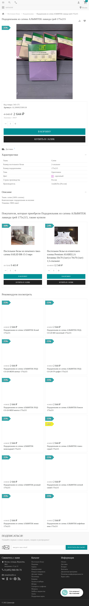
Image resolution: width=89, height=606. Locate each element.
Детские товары (36, 574)
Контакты (64, 569)
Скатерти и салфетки (38, 586)
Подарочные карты (37, 596)
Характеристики (10, 154)
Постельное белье (37, 562)
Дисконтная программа (69, 572)
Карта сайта (65, 577)
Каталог (7, 7)
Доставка (64, 564)
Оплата (63, 562)
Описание (7, 192)
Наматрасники (36, 569)
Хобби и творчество (38, 591)
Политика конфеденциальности (72, 574)
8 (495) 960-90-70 (13, 570)
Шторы (33, 584)
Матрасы (34, 589)
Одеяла (33, 567)
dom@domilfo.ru (10, 575)
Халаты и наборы (37, 581)
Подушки (34, 564)
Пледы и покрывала (38, 572)
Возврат (64, 567)
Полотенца (35, 577)
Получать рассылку (76, 547)
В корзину (44, 131)
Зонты (33, 594)
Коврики (34, 579)
